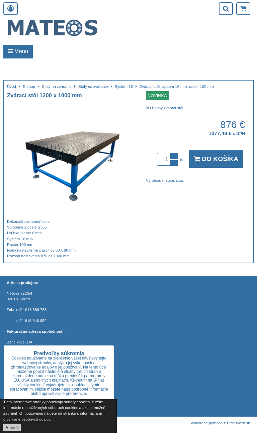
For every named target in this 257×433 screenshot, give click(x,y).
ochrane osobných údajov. (29, 419)
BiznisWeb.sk (238, 423)
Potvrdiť (11, 427)
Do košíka (216, 158)
